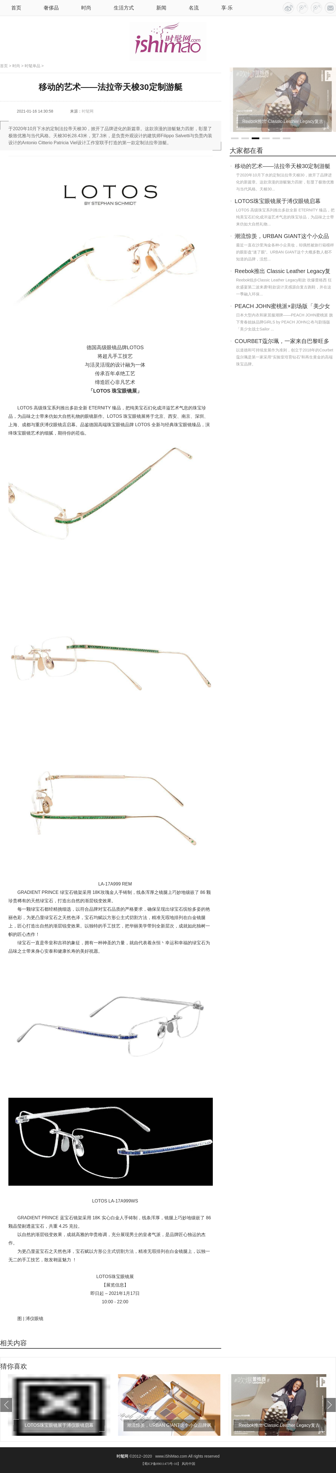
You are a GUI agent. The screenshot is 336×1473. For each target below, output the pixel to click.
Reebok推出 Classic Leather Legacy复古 (282, 271)
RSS (316, 7)
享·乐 (227, 8)
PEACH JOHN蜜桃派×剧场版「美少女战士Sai (282, 306)
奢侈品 (51, 8)
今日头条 (288, 7)
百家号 (302, 7)
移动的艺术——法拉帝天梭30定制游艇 (282, 166)
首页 (4, 66)
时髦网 (88, 111)
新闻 (161, 8)
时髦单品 (32, 66)
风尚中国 (188, 1464)
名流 (194, 8)
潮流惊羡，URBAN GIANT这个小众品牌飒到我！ (282, 236)
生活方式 (124, 8)
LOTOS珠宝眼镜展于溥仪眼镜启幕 (278, 201)
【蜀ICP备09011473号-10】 (161, 1464)
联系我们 (330, 7)
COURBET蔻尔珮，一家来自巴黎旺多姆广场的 (282, 341)
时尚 (86, 8)
